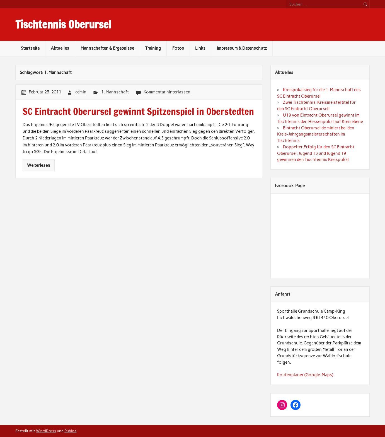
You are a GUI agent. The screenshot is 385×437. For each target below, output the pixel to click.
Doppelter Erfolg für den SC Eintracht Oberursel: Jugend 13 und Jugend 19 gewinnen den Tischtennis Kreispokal (315, 153)
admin (80, 92)
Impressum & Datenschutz (242, 48)
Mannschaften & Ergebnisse (107, 48)
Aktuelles (60, 48)
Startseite (30, 48)
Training (153, 48)
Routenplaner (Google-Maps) (305, 374)
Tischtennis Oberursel (63, 24)
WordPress (46, 431)
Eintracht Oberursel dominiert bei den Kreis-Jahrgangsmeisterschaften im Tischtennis (315, 134)
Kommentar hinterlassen (167, 92)
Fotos (178, 48)
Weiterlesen (38, 165)
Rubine (70, 431)
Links (200, 48)
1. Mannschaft (115, 92)
